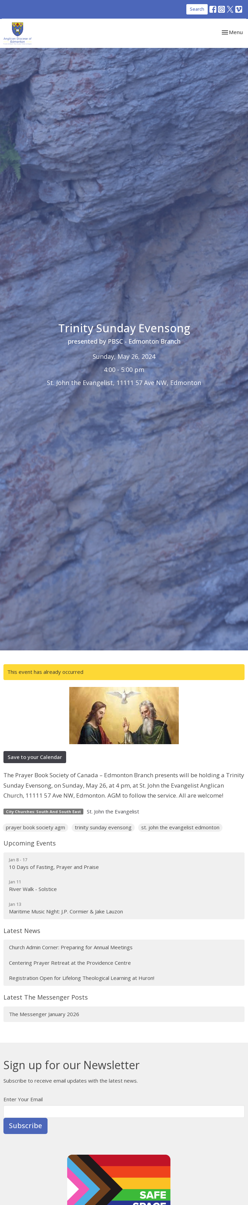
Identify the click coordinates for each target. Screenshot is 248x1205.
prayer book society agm (35, 827)
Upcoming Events (29, 843)
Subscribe (25, 1125)
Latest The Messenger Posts (45, 997)
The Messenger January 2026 (44, 1014)
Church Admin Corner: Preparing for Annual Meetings (71, 947)
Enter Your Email (23, 1099)
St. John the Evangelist (113, 811)
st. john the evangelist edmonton (180, 827)
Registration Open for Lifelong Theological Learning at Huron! (81, 977)
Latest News (21, 930)
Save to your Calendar (35, 756)
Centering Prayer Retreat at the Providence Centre (70, 962)
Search (197, 9)
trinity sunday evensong (103, 827)
